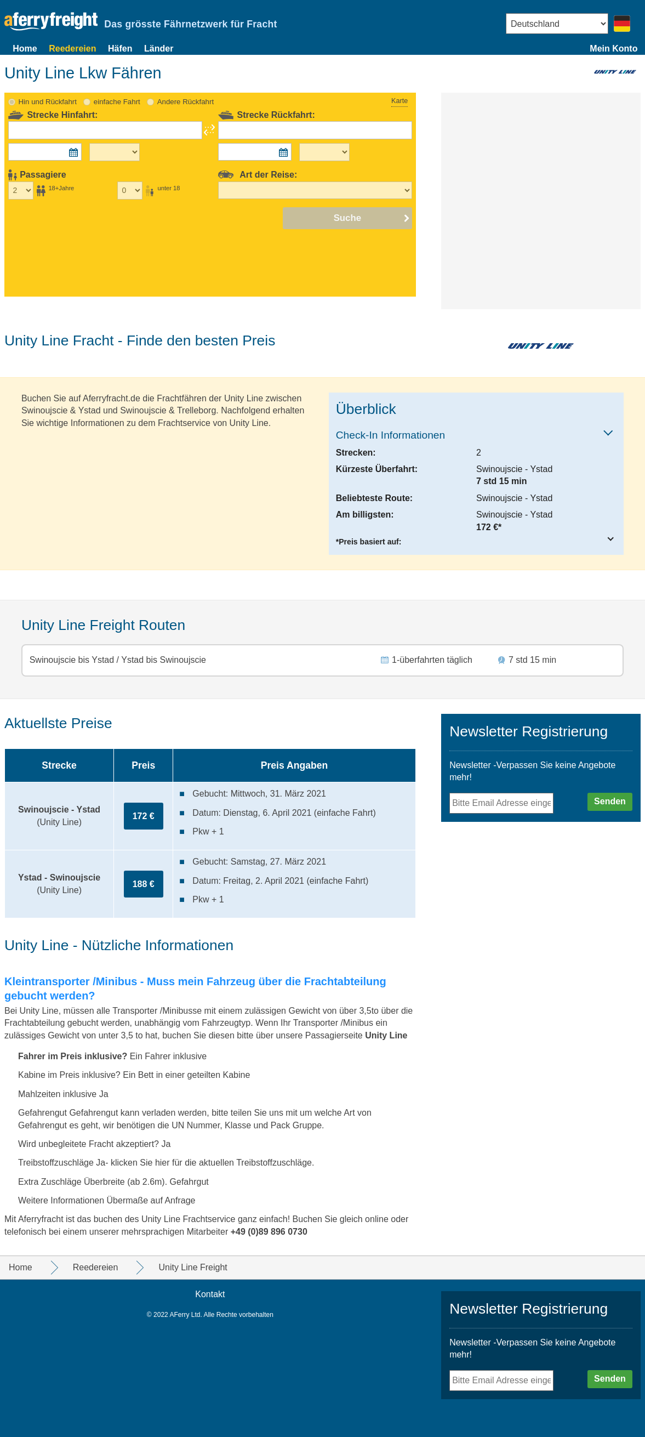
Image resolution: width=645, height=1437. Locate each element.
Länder (158, 48)
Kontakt (210, 1294)
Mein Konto (613, 48)
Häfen (120, 48)
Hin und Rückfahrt (48, 102)
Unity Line (386, 1035)
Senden (610, 801)
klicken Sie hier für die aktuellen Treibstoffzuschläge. (212, 1162)
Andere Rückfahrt (185, 102)
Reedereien (72, 48)
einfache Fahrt (117, 102)
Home (25, 48)
